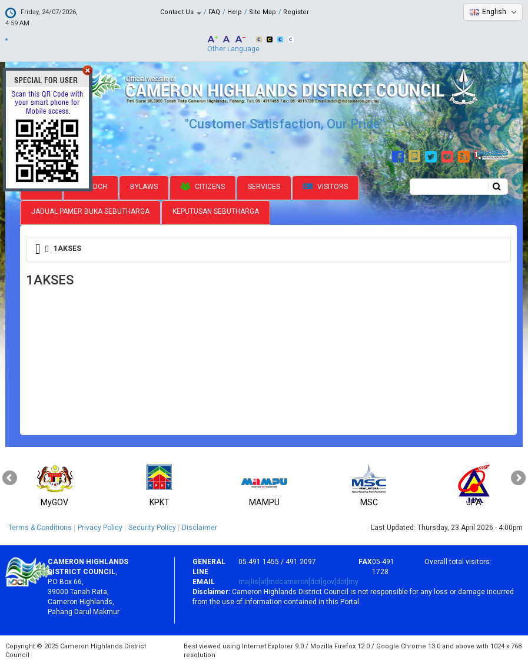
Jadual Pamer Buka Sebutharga (90, 211)
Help (234, 12)
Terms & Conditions (40, 527)
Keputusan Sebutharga (215, 211)
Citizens (203, 187)
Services (264, 187)
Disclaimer (199, 527)
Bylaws (144, 187)
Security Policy (152, 527)
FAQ (214, 12)
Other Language (233, 49)
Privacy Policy (100, 527)
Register (296, 12)
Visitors (325, 187)
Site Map (262, 12)
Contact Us (180, 12)
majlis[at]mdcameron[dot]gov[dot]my (298, 582)
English (494, 12)
